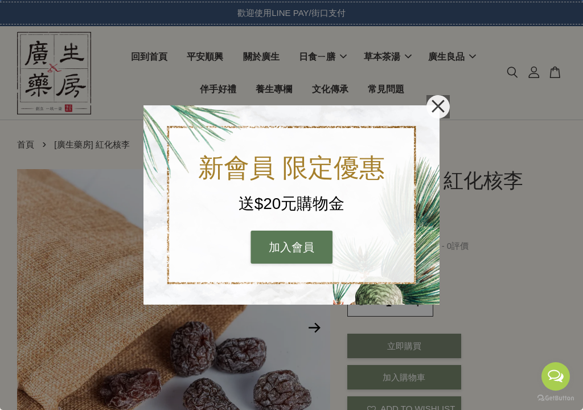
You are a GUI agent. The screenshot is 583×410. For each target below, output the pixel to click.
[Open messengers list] (555, 376)
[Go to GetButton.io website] (555, 398)
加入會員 (291, 247)
